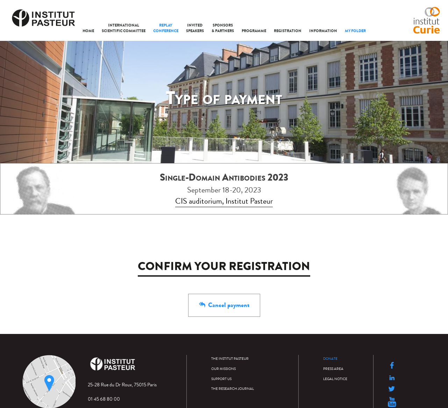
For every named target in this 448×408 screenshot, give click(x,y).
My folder (355, 31)
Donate (330, 358)
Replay (165, 28)
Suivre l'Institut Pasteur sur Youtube (392, 402)
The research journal (232, 388)
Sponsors (223, 28)
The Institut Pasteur (230, 358)
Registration (287, 31)
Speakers (195, 28)
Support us (221, 378)
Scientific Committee (123, 28)
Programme (254, 31)
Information (323, 31)
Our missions (223, 368)
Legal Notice (335, 378)
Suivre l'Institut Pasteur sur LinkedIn (391, 377)
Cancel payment (224, 304)
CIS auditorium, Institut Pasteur (224, 201)
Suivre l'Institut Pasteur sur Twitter (392, 389)
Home (88, 31)
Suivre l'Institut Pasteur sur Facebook (391, 365)
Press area (333, 368)
